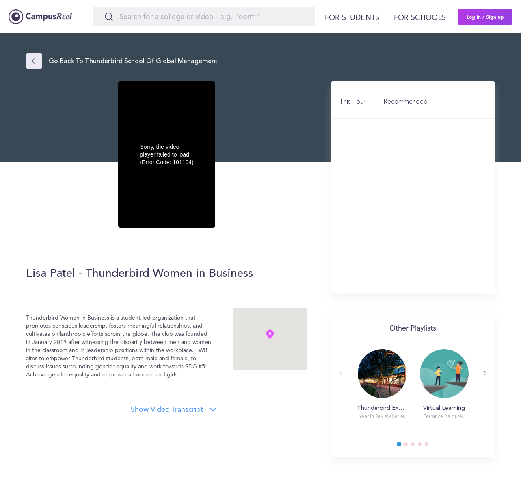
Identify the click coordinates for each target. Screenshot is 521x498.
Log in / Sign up (485, 16)
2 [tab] (409, 446)
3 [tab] (416, 446)
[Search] (204, 16)
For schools (420, 18)
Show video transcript (167, 409)
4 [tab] (423, 446)
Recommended (405, 102)
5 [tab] (430, 446)
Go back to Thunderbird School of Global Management (133, 61)
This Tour (352, 102)
